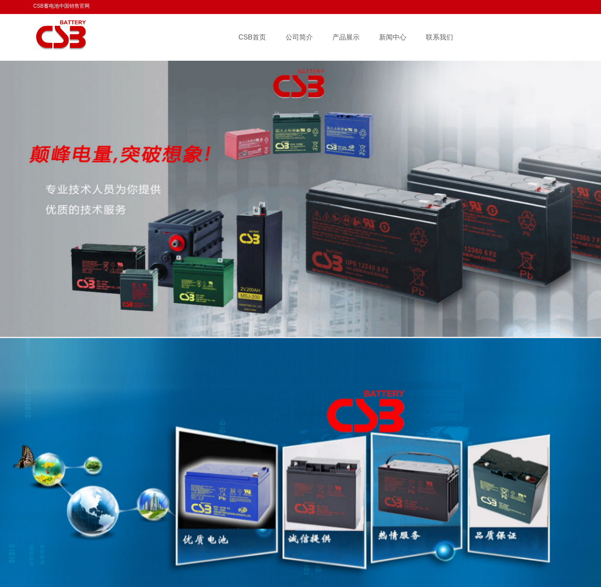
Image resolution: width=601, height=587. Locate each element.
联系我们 (439, 37)
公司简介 (299, 37)
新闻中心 (392, 37)
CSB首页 (252, 37)
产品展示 (346, 37)
